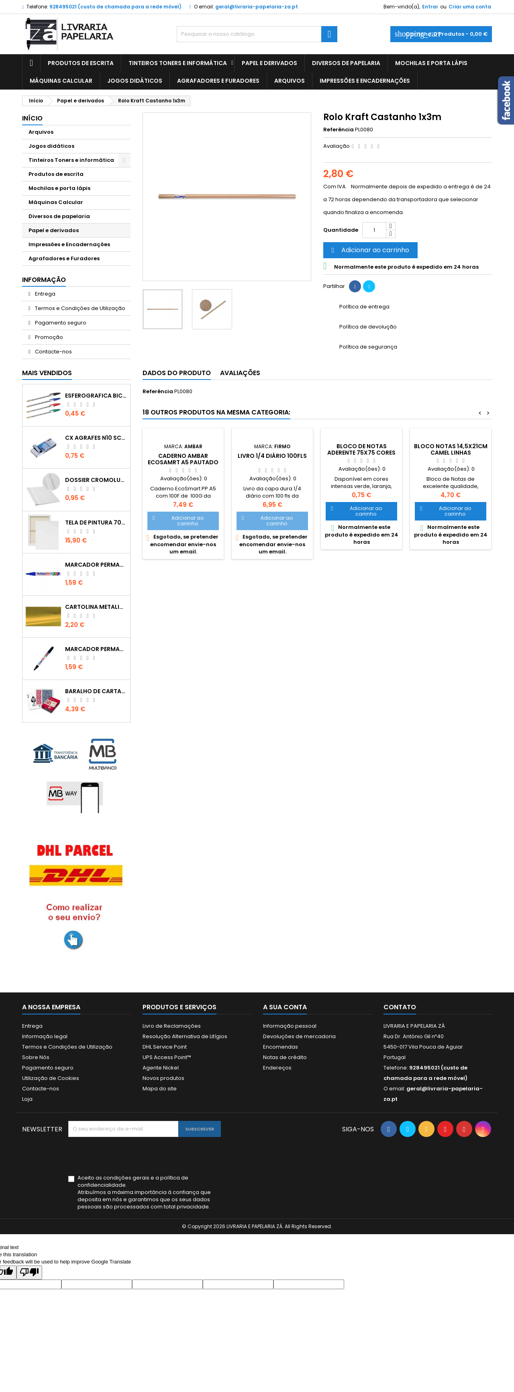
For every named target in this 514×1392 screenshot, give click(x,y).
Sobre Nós (35, 1057)
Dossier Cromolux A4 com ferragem (96, 480)
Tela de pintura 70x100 (96, 522)
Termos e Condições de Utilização (79, 308)
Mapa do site (160, 1088)
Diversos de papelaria (346, 63)
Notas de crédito (285, 1057)
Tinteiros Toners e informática (177, 63)
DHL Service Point (165, 1047)
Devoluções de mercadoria (299, 1036)
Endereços (277, 1068)
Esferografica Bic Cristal (96, 395)
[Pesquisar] (257, 34)
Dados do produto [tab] (177, 373)
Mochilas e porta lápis (431, 63)
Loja (27, 1099)
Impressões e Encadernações (365, 81)
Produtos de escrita (81, 63)
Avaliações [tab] (240, 373)
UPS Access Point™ (167, 1057)
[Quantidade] (374, 230)
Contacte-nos (53, 351)
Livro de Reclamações (172, 1026)
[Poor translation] (29, 1272)
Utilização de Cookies (50, 1078)
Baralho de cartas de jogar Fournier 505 (96, 691)
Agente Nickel (161, 1068)
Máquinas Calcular (61, 81)
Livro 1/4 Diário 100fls (272, 456)
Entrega (44, 294)
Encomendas (280, 1047)
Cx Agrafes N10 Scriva (96, 438)
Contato (399, 1007)
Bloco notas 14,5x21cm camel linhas (450, 449)
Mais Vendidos (47, 373)
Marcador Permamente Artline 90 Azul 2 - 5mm (96, 564)
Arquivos (289, 81)
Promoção (48, 337)
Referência (338, 129)
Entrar (430, 6)
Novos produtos (163, 1078)
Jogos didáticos (134, 81)
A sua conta (285, 1007)
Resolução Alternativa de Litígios (185, 1036)
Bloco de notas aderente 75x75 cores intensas (361, 452)
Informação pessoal (289, 1026)
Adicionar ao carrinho (369, 250)
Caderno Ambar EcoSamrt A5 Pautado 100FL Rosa (183, 462)
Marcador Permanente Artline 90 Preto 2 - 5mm (96, 649)
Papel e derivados (269, 63)
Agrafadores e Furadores (218, 81)
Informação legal (44, 1036)
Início (32, 118)
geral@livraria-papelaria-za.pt (256, 6)
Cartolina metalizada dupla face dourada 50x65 (96, 607)
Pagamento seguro (60, 323)
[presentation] (129, 1156)
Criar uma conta (470, 6)
